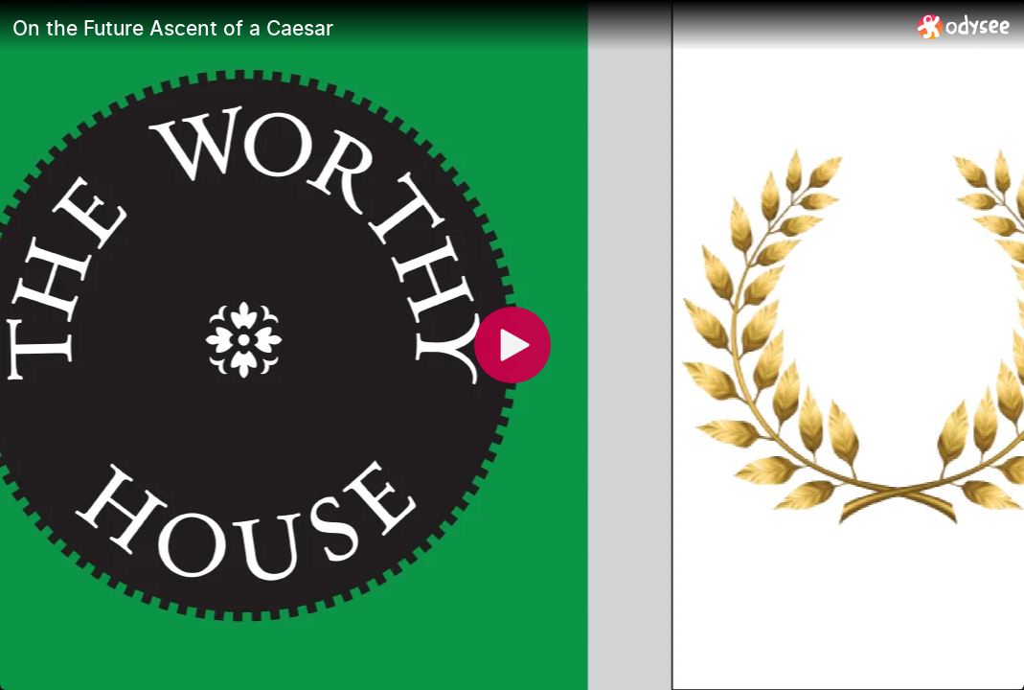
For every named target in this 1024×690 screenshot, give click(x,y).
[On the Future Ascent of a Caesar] (457, 28)
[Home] (964, 26)
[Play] (512, 345)
